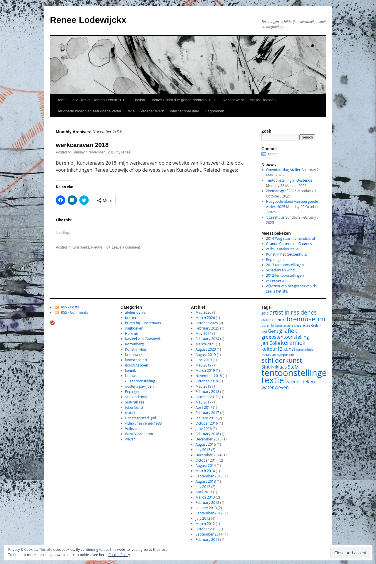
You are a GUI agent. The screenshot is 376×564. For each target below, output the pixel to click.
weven (130, 439)
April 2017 (204, 407)
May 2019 (204, 365)
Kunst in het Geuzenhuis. (286, 254)
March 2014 (205, 470)
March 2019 (205, 370)
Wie (131, 111)
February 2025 (207, 328)
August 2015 (206, 444)
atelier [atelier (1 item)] (266, 320)
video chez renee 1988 (143, 423)
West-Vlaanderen (139, 433)
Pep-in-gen (275, 259)
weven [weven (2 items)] (282, 387)
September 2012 (209, 513)
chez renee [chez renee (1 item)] (302, 325)
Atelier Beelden (263, 100)
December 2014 (209, 454)
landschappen (136, 365)
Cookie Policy (119, 554)
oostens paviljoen (139, 386)
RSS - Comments (74, 312)
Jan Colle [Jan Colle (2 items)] (270, 343)
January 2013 (206, 507)
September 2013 (209, 476)
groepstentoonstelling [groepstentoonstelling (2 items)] (285, 337)
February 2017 (207, 412)
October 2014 (207, 460)
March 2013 (205, 497)
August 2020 (206, 349)
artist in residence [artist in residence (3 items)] (293, 312)
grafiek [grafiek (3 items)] (288, 331)
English (138, 100)
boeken (131, 317)
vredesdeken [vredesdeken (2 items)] (301, 381)
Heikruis (132, 333)
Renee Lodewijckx (88, 20)
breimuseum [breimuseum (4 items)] (305, 318)
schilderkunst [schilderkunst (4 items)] (281, 360)
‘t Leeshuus (275, 217)
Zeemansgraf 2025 (281, 190)
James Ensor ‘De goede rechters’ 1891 (184, 100)
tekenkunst (134, 407)
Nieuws (96, 247)
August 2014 (206, 465)
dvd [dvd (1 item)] (264, 332)
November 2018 (209, 375)
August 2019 (206, 354)
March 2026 (205, 317)
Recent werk (233, 100)
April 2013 (204, 491)
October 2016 (207, 423)
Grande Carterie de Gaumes (289, 243)
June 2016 (204, 428)
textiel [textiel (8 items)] (273, 380)
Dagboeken (214, 111)
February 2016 (207, 433)
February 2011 (207, 539)
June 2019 (204, 359)
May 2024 (204, 333)
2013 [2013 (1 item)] (264, 313)
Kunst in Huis (136, 349)
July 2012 (203, 518)
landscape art (136, 359)
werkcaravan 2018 (82, 144)
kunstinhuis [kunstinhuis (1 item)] (304, 349)
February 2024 (207, 338)
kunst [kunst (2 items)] (289, 349)
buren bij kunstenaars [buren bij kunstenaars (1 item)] (277, 325)
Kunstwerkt (80, 247)
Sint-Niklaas (135, 402)
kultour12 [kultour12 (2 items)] (271, 349)
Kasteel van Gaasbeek (143, 338)
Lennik (130, 370)
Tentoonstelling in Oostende (289, 180)
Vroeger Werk (152, 111)
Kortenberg (134, 344)
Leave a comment (126, 247)
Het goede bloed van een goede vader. (89, 111)
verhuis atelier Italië (282, 248)
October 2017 (207, 396)
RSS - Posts (70, 307)
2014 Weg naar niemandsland (290, 238)
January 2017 (206, 418)
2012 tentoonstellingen (285, 275)
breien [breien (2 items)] (279, 319)
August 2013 (206, 481)
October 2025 (207, 322)
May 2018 (204, 386)
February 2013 (207, 502)
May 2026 (204, 312)
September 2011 (209, 534)
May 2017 (204, 402)
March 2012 (205, 523)
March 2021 (205, 344)
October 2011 (207, 528)
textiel (130, 412)
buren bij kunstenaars (143, 322)
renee (125, 152)
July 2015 (203, 449)
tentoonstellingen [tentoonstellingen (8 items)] (296, 373)
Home (61, 100)
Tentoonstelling (142, 381)
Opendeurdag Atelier (283, 169)
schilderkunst (136, 396)
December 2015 (209, 439)
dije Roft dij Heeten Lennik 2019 (100, 100)
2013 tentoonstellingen (285, 264)
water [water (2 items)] (267, 387)
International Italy (184, 111)
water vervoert (278, 280)
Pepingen (132, 391)
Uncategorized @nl (140, 418)
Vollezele (132, 428)
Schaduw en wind (280, 270)
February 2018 (207, 391)
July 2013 (203, 486)
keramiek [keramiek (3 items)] (293, 343)
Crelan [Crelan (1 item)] (315, 325)
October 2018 (207, 381)
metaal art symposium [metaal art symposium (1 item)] (277, 355)
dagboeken (134, 328)
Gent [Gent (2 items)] (273, 331)
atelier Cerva (135, 312)
